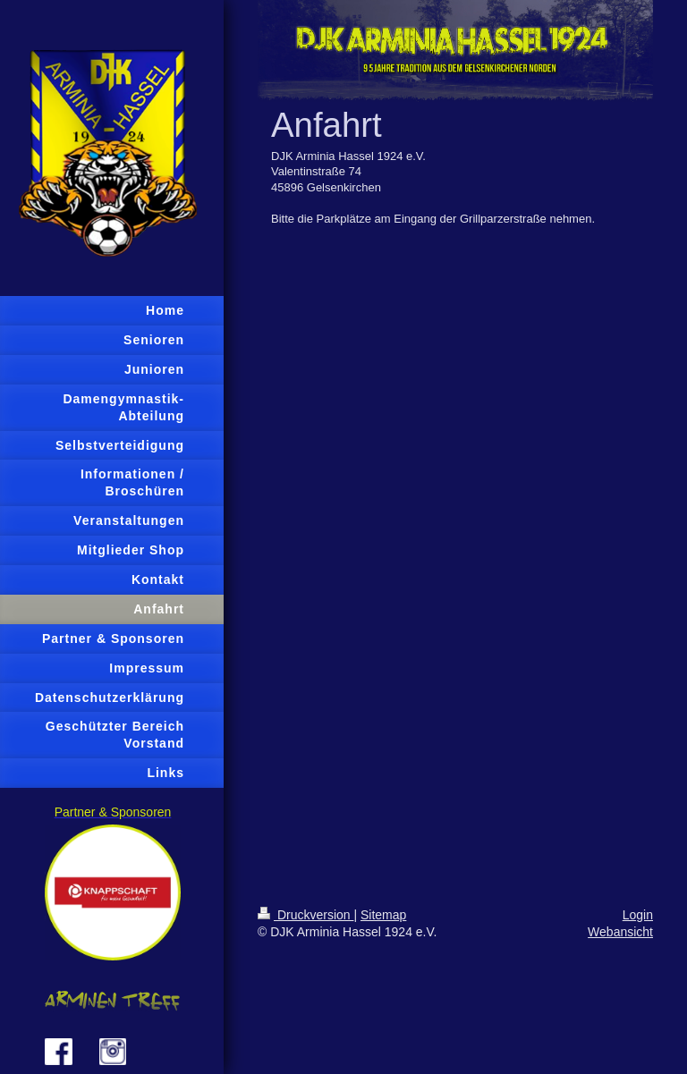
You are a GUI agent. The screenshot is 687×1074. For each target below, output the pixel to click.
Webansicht (620, 932)
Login (638, 915)
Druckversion (305, 915)
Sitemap (383, 915)
